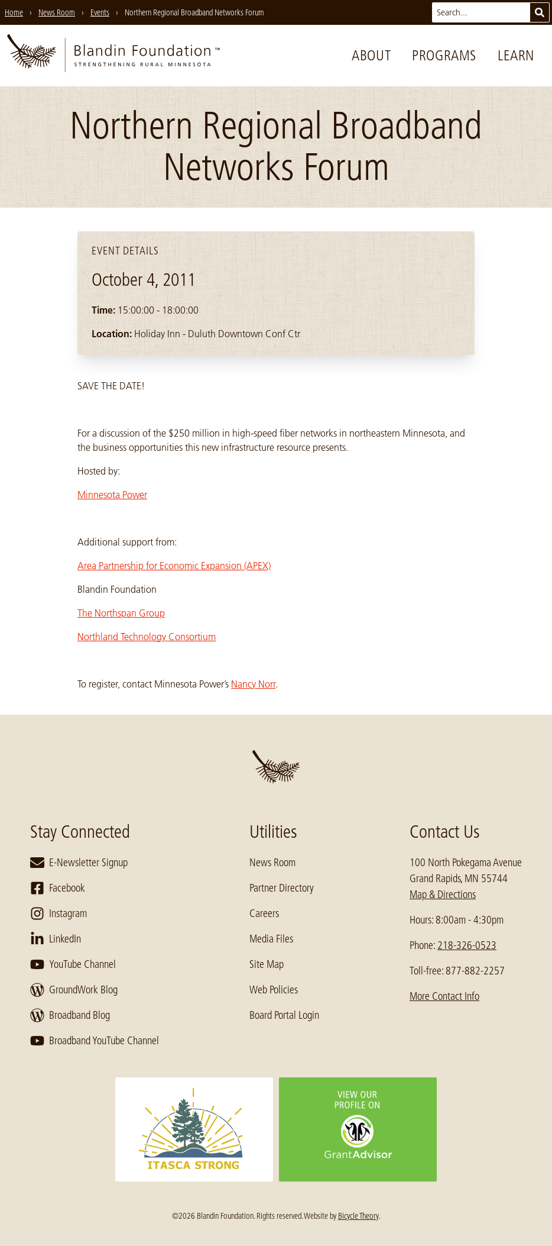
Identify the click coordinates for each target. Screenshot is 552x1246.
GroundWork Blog (74, 990)
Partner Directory (281, 888)
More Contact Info (444, 996)
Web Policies (273, 989)
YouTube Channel (73, 964)
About (371, 55)
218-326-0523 (466, 945)
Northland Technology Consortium (146, 637)
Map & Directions (443, 894)
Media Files (271, 938)
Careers (264, 913)
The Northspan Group (121, 613)
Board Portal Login (284, 1015)
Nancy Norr (253, 684)
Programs (444, 55)
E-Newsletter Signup (79, 863)
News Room (272, 862)
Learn (516, 55)
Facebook (57, 888)
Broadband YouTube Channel (94, 1041)
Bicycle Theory (358, 1216)
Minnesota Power (112, 495)
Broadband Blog (70, 1015)
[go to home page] (113, 55)
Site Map (266, 964)
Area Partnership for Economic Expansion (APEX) (174, 566)
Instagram (58, 913)
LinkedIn (55, 939)
